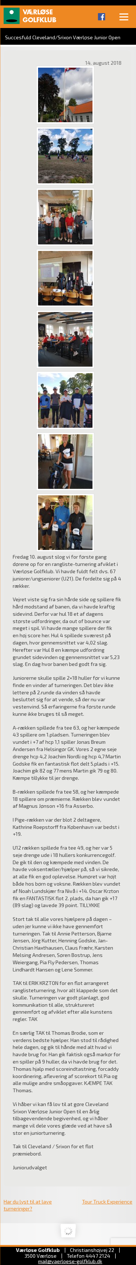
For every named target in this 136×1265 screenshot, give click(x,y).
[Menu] (123, 16)
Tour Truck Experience (107, 1201)
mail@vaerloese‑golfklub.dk (70, 1261)
